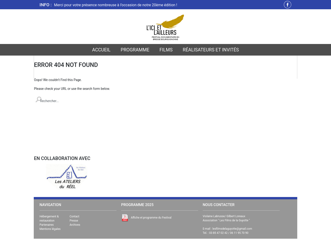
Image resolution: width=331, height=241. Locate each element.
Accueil (101, 50)
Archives (75, 224)
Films (166, 50)
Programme (135, 50)
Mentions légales (50, 229)
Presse (74, 220)
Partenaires (47, 224)
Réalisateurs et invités (211, 50)
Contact (74, 216)
